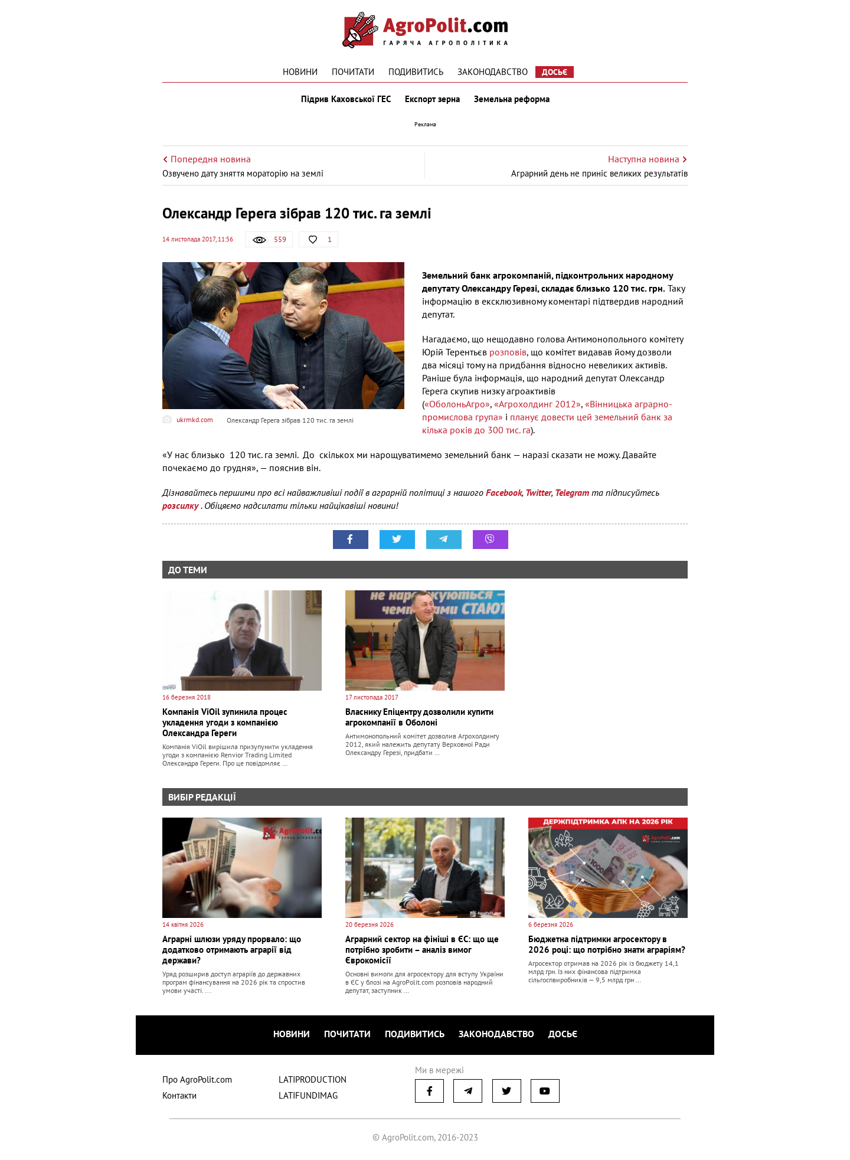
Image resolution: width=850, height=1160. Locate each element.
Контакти (179, 1095)
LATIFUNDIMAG (308, 1095)
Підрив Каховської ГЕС (346, 99)
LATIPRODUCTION (312, 1079)
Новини (300, 71)
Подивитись (415, 71)
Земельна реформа (512, 99)
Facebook (504, 492)
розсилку (181, 505)
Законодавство (492, 71)
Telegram (572, 492)
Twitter (538, 492)
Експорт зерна (432, 99)
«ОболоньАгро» (457, 404)
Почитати (353, 71)
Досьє (554, 72)
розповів (508, 352)
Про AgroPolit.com (197, 1079)
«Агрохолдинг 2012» (537, 404)
